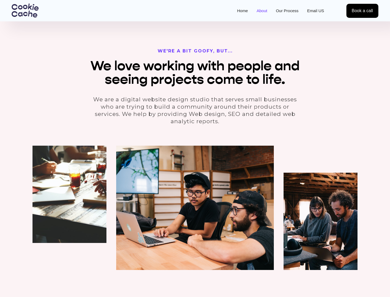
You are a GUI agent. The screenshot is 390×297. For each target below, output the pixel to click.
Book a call (362, 10)
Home (242, 10)
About (261, 10)
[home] (25, 11)
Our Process (287, 10)
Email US (315, 10)
